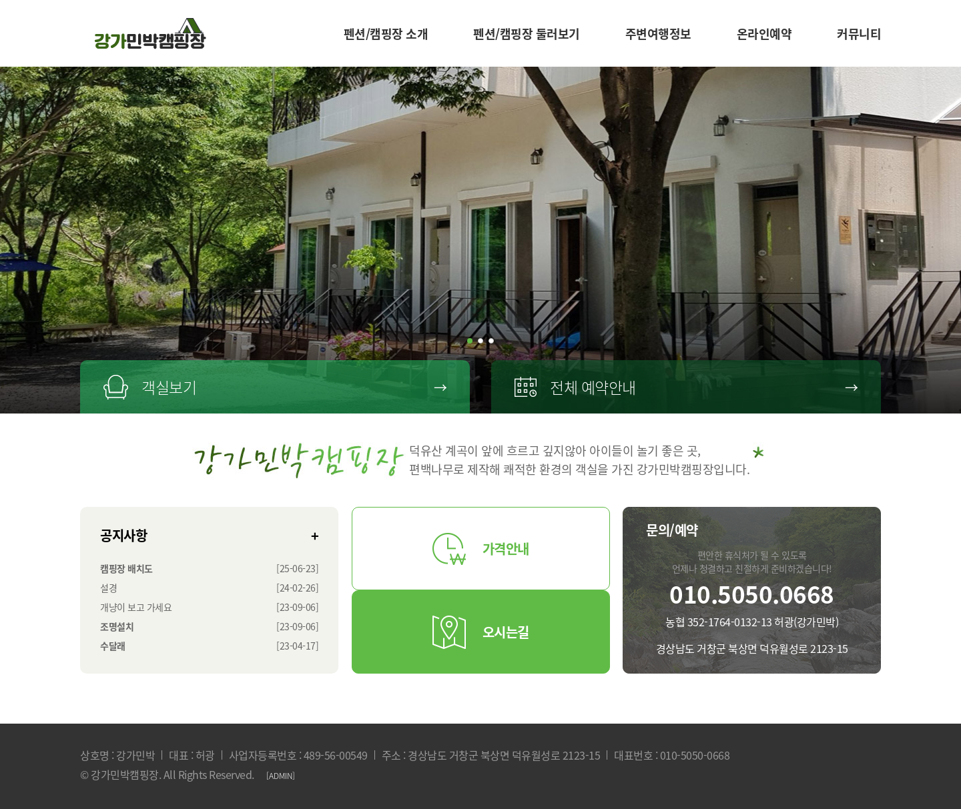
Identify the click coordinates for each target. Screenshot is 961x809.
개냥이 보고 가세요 (136, 607)
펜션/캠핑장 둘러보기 (526, 34)
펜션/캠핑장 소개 (386, 34)
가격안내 (480, 549)
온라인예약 (764, 34)
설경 (108, 587)
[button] (469, 340)
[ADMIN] (280, 776)
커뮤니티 (859, 34)
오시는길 (480, 632)
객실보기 (274, 387)
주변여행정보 (658, 34)
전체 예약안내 (686, 386)
